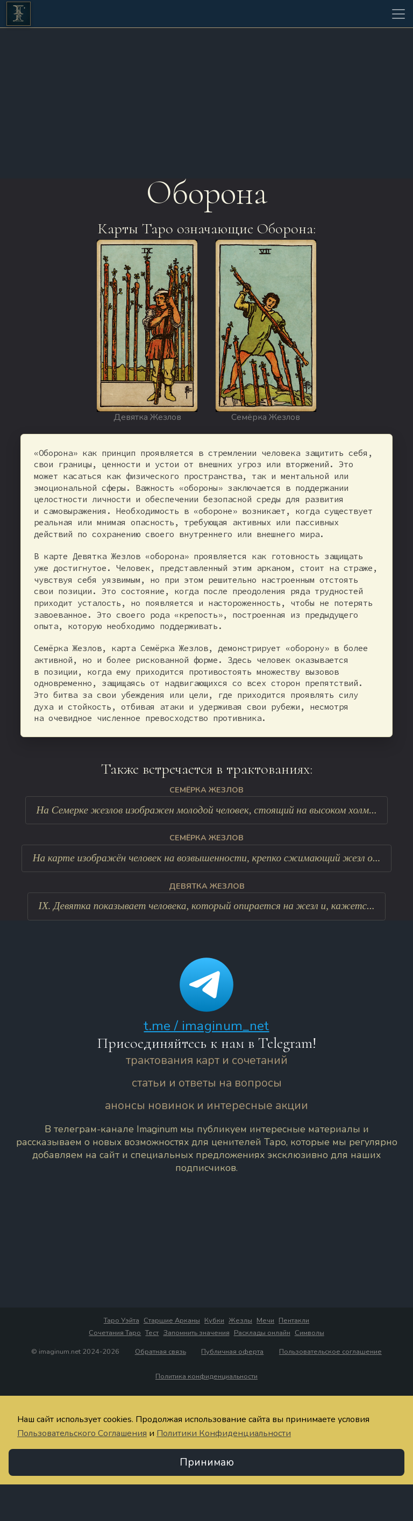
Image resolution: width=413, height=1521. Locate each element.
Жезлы (240, 1321)
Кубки (214, 1321)
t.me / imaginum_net (206, 1026)
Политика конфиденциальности (206, 1377)
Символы (309, 1333)
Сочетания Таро (115, 1333)
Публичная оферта (232, 1352)
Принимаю (207, 1463)
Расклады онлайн (262, 1333)
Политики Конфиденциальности (223, 1434)
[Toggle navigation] (398, 14)
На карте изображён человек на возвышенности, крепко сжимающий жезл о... (207, 858)
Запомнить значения (196, 1333)
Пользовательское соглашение (330, 1352)
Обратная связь (160, 1352)
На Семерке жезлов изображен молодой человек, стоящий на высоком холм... (206, 810)
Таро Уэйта (121, 1321)
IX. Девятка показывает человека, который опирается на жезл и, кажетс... (207, 906)
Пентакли (294, 1321)
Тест (152, 1333)
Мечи (265, 1321)
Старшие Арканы (172, 1321)
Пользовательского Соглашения (82, 1434)
